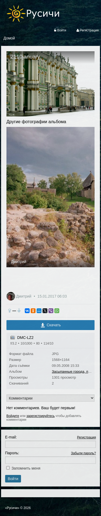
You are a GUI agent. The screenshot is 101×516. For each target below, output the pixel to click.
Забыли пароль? (83, 453)
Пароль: (12, 453)
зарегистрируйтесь (40, 416)
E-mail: (11, 437)
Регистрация (86, 437)
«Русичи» (12, 508)
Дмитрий (18, 261)
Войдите (12, 416)
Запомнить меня (26, 468)
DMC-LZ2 (25, 337)
